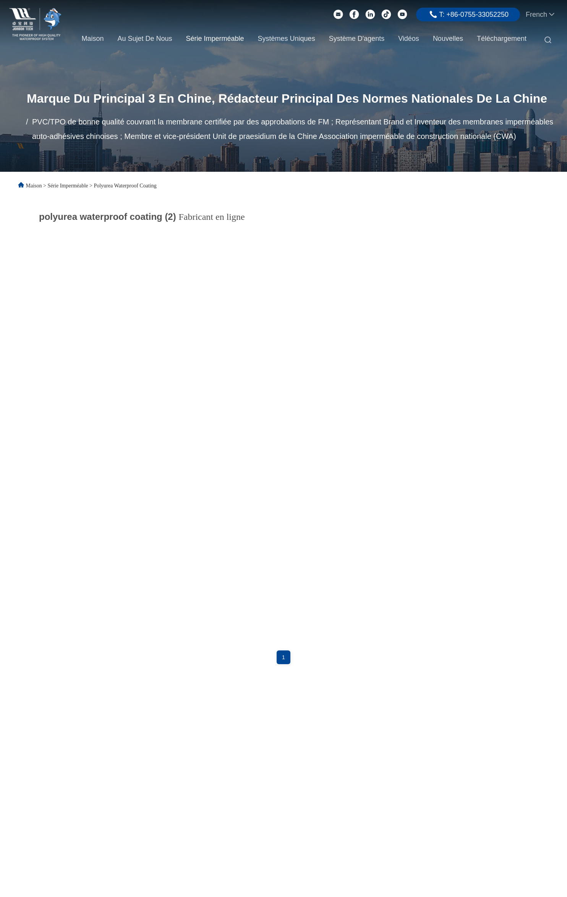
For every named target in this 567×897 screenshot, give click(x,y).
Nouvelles (448, 38)
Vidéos (408, 38)
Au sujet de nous (144, 38)
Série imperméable (215, 38)
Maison (92, 38)
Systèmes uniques (286, 38)
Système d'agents (357, 38)
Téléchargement (501, 38)
